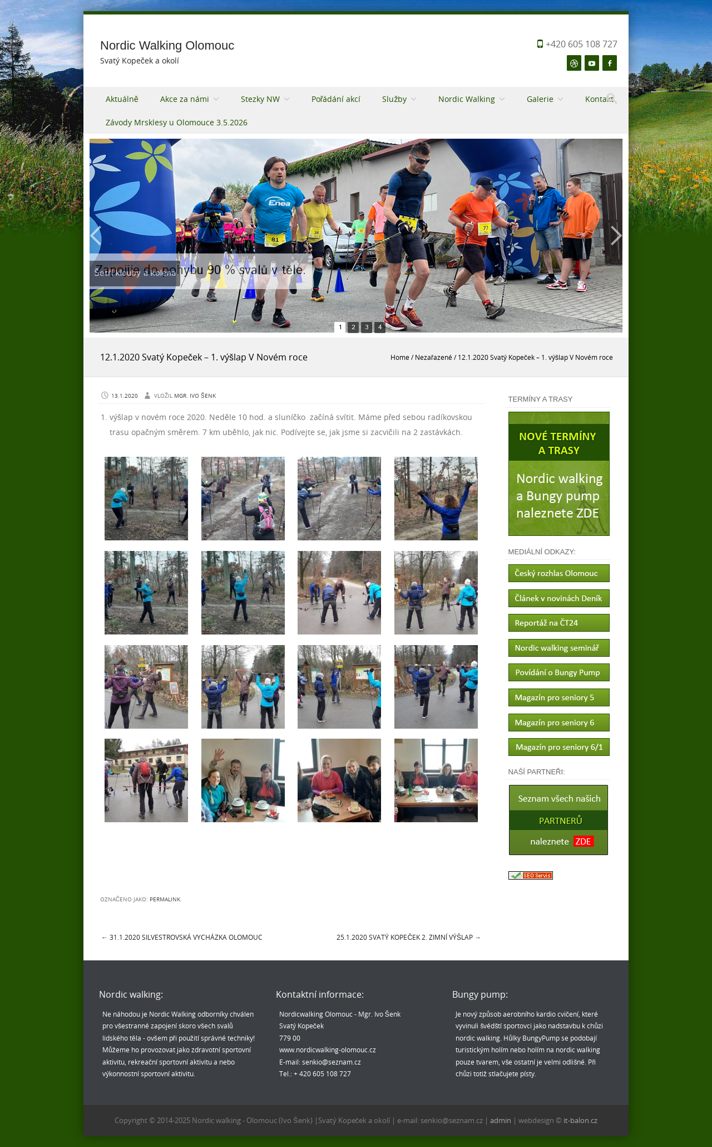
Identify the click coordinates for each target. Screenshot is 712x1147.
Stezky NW (260, 99)
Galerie (540, 99)
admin (501, 1120)
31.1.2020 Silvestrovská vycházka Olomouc (182, 937)
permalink (165, 899)
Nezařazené (433, 357)
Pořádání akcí (336, 99)
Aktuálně (122, 99)
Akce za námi (184, 99)
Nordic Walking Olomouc (167, 45)
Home (399, 357)
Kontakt (599, 99)
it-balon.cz (580, 1120)
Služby (394, 99)
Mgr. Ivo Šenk (195, 395)
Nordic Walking (466, 99)
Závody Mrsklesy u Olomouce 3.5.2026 (177, 122)
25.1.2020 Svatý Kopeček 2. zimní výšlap (409, 937)
